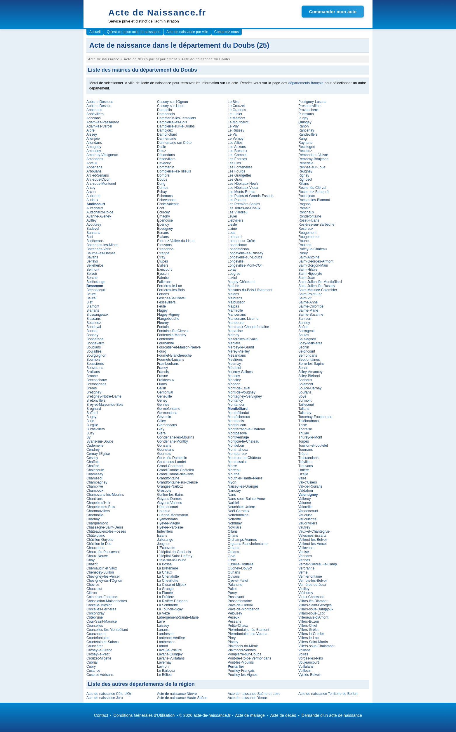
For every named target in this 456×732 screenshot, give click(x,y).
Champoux (94, 490)
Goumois (164, 454)
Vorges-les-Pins (310, 658)
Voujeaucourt (308, 662)
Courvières (94, 646)
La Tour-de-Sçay (170, 609)
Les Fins (234, 163)
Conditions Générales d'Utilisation (144, 715)
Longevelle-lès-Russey (245, 253)
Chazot (92, 564)
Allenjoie (93, 139)
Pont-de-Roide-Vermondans (249, 658)
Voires (303, 654)
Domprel (163, 175)
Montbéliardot (238, 413)
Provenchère (308, 110)
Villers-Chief (307, 626)
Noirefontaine (238, 515)
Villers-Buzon (308, 621)
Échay (162, 192)
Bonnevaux (95, 343)
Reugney (305, 171)
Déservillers (166, 159)
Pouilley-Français (241, 671)
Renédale (305, 163)
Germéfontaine (168, 409)
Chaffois (92, 462)
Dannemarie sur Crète (174, 143)
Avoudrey (93, 224)
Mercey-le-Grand (241, 347)
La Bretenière (167, 568)
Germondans (167, 413)
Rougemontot (308, 237)
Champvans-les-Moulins (105, 495)
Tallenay (304, 413)
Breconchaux (96, 380)
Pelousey (235, 613)
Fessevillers (166, 302)
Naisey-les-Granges (243, 486)
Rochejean (306, 196)
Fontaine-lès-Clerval (172, 331)
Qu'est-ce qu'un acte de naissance (133, 32)
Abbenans (94, 110)
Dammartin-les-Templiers (176, 118)
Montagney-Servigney (245, 396)
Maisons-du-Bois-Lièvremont (250, 290)
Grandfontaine (168, 478)
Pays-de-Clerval (240, 605)
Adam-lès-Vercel (99, 126)
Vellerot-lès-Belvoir (313, 540)
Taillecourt (306, 405)
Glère (161, 433)
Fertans (163, 294)
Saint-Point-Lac (310, 294)
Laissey (163, 626)
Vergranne (306, 568)
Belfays (92, 261)
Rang (302, 139)
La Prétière (165, 597)
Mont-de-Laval (239, 388)
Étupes (162, 261)
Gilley (161, 421)
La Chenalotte (168, 576)
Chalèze (92, 466)
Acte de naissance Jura (104, 698)
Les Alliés (235, 143)
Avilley (91, 220)
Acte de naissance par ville (187, 32)
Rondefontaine (309, 216)
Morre (232, 466)
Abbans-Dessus (98, 106)
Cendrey (93, 450)
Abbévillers (95, 114)
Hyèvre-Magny (168, 523)
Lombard (234, 237)
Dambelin (164, 110)
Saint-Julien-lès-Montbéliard (320, 282)
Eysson (162, 274)
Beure (91, 294)
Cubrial (92, 662)
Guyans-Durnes (169, 499)
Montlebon (236, 445)
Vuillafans (306, 666)
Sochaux (305, 380)
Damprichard (167, 134)
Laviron (162, 666)
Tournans (305, 450)
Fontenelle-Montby (171, 335)
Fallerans (164, 282)
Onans (233, 536)
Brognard (93, 409)
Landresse (165, 634)
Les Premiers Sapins (244, 204)
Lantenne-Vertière (171, 638)
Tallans (303, 409)
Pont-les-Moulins (241, 662)
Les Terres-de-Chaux (244, 208)
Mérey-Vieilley (239, 351)
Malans (233, 294)
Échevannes (166, 200)
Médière (234, 343)
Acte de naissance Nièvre (177, 694)
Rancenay (306, 130)
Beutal (91, 298)
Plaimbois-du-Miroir (243, 646)
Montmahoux (238, 450)
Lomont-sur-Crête (241, 241)
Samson (304, 319)
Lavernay (164, 662)
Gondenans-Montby (172, 441)
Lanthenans (166, 642)
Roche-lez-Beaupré (313, 192)
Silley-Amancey (310, 372)
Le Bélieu (164, 675)
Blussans (93, 319)
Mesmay (234, 364)
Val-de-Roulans (310, 486)
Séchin (303, 347)
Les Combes (237, 155)
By (88, 437)
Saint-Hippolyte (310, 274)
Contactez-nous (226, 32)
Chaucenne (95, 548)
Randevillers (308, 134)
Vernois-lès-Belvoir (313, 581)
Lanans (162, 630)
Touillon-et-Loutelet (313, 445)
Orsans (233, 552)
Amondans (94, 159)
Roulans (304, 245)
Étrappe (163, 253)
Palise (232, 589)
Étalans (163, 237)
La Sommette (167, 605)
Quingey (304, 122)
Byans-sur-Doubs (100, 441)
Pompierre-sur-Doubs (244, 654)
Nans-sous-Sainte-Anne (246, 499)
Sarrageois (306, 331)
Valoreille (305, 507)
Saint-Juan (306, 278)
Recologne (306, 147)
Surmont (304, 400)
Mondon (234, 384)
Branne (92, 376)
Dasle (161, 147)
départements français (305, 83)
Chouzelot (94, 589)
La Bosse (164, 564)
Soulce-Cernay (309, 388)
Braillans (93, 372)
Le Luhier (235, 114)
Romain (304, 208)
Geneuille (164, 396)
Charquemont (97, 523)
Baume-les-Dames (100, 253)
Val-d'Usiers (307, 482)
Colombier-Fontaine (101, 597)
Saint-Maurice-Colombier (317, 290)
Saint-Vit (304, 298)
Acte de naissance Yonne (247, 698)
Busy (90, 433)
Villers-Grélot (308, 630)
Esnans (163, 233)
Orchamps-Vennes (242, 540)
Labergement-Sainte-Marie (178, 617)
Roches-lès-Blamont (314, 200)
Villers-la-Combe (311, 634)
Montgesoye (237, 433)
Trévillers (305, 462)
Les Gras (235, 179)
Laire (161, 621)
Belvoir (91, 274)
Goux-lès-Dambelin (172, 458)
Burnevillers (95, 429)
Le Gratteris (237, 110)
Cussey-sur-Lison (170, 106)
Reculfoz (305, 151)
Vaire (302, 478)
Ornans (233, 548)
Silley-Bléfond (309, 376)
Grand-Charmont (170, 466)
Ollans (233, 531)
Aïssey (91, 134)
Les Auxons (237, 147)
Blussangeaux (97, 315)
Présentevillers (309, 106)
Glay (160, 429)
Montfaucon (237, 425)
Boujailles (93, 351)
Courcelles (94, 626)
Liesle (232, 224)
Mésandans (237, 355)
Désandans (166, 155)
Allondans (94, 143)
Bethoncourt (95, 290)
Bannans (93, 233)
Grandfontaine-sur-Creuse (177, 482)
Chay (90, 560)
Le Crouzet (236, 106)
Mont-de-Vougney (241, 392)
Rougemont (307, 233)
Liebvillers (235, 220)
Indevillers (165, 531)
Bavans (92, 257)
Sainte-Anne (308, 302)
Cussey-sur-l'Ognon (172, 102)
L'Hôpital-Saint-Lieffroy (174, 556)
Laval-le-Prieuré (169, 650)
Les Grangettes (240, 175)
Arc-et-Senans (97, 175)
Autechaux (94, 208)
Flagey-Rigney (168, 315)
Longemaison (238, 249)
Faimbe (163, 278)
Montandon (236, 405)
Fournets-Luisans (170, 360)
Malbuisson (237, 302)
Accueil (95, 32)
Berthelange (95, 282)
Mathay (233, 335)
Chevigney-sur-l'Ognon (104, 581)
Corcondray (95, 613)
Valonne (304, 503)
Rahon (303, 126)
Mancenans (237, 315)
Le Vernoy (235, 139)
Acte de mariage (250, 715)
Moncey (234, 376)
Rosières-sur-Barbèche (316, 224)
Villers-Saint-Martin (313, 642)
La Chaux (164, 572)
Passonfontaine (240, 601)
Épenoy (163, 224)
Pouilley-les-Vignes (242, 675)
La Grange (165, 589)
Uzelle (303, 474)
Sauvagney (307, 339)
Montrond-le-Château (244, 458)
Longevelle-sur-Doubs (245, 257)
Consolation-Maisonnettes (106, 601)
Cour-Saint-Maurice (101, 621)
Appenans (94, 167)
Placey (233, 642)
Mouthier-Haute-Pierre (245, 478)
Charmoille (94, 515)
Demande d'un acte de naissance (332, 715)
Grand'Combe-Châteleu (175, 470)
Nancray (234, 490)
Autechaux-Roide (99, 212)
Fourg (161, 351)
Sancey (304, 323)
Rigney (303, 175)
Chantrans (94, 499)
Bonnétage (94, 339)
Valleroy (304, 499)
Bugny (91, 417)
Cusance (93, 671)
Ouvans (234, 576)
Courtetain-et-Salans (102, 642)
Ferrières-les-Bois (171, 290)
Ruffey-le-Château (312, 249)
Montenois (236, 421)
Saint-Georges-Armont (315, 261)
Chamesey (94, 474)
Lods (231, 233)
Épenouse (165, 220)
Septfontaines (309, 360)
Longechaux (237, 245)
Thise (302, 425)
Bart (89, 237)
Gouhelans (165, 450)
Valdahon (305, 490)
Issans (162, 536)
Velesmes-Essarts (312, 536)
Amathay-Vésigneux (102, 155)
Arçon (90, 192)
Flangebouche (168, 319)
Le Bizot (234, 102)
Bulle (90, 421)
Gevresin (164, 417)
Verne (302, 572)
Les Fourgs (236, 171)
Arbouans (93, 171)
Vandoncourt (308, 511)
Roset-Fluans (308, 220)
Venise (303, 552)
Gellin (161, 388)
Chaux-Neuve (97, 556)
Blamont (92, 306)
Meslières (235, 360)
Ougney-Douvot (240, 568)
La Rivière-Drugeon (172, 601)
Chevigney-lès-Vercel (102, 576)
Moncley (234, 380)
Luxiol (232, 278)
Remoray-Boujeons (313, 159)
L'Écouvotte (166, 548)
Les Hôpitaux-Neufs (243, 184)
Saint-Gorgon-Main (313, 265)
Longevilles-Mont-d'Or (245, 265)
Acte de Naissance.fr (157, 12)
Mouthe (233, 474)
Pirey (232, 638)
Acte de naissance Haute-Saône (182, 698)
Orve (231, 556)
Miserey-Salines (240, 372)
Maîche (233, 286)
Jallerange (165, 540)
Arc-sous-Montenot (101, 184)
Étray (161, 257)
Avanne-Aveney (98, 216)
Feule (161, 306)
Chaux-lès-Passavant (103, 552)
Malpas (233, 306)
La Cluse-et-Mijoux (171, 585)
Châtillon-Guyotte (100, 540)
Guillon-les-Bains (170, 495)
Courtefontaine (97, 638)
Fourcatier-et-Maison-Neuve (179, 347)
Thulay (303, 433)
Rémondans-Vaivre (313, 155)
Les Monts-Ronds (241, 192)
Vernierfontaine (310, 576)
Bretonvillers (96, 400)
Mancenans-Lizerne (243, 319)
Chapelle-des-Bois (100, 507)
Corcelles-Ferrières (101, 609)
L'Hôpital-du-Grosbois (174, 552)
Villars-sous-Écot (311, 613)
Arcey (90, 188)
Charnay (93, 519)
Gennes (163, 405)
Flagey (162, 310)
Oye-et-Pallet (238, 581)
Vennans (305, 556)
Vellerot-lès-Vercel (312, 544)
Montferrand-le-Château (246, 429)
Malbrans (235, 298)
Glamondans (167, 425)
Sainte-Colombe (310, 306)
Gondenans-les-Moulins (175, 437)
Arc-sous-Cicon (98, 179)
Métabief (234, 368)
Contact (101, 715)
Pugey (303, 118)
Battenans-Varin (98, 249)
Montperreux (237, 454)
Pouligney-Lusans (312, 102)
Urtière (303, 470)
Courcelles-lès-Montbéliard (107, 630)
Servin (303, 368)
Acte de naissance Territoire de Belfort (328, 694)
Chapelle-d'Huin (98, 503)
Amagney (93, 147)
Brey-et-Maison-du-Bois (104, 405)
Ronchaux (306, 212)
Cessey (92, 458)
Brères (91, 388)
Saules (303, 335)
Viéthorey (305, 593)
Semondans (307, 355)
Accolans (93, 118)
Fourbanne (165, 343)
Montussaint (237, 462)
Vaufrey (304, 527)
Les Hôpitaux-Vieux (243, 188)
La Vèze (163, 613)
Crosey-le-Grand (99, 650)
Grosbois (164, 490)
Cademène (95, 445)
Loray (232, 269)
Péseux (233, 617)
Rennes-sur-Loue (312, 167)
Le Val (232, 134)
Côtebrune (94, 617)
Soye (302, 396)
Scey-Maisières (310, 343)
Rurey (303, 253)
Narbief (233, 503)
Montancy (235, 400)
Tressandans (308, 458)
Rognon (304, 204)
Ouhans (234, 572)
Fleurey (163, 323)
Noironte (234, 519)
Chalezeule (95, 470)
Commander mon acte (332, 11)
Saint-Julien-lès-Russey (316, 286)
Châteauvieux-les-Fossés (106, 531)
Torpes (303, 441)
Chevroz (93, 585)
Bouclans (93, 347)
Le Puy (233, 126)
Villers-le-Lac (308, 638)
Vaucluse (305, 515)
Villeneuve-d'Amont (313, 617)
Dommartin (165, 167)
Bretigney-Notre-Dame (103, 396)
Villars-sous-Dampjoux (315, 609)
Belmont (92, 269)
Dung (161, 184)
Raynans (305, 143)
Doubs (162, 179)
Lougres (234, 274)
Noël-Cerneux (238, 511)
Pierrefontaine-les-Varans (247, 634)
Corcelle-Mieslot (99, 605)
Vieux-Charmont (310, 597)
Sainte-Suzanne (310, 315)
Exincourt (164, 269)
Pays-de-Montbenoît (243, 609)
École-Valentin (168, 204)
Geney (162, 400)
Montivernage (238, 437)
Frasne (162, 376)
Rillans (303, 184)
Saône (303, 327)
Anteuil (91, 163)
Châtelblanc (95, 536)
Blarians (92, 310)
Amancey (93, 151)
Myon (232, 482)
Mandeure (235, 323)
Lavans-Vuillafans (171, 658)
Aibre (90, 130)
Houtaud (163, 511)
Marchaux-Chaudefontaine (248, 327)
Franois (163, 372)
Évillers (162, 265)
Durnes (162, 188)
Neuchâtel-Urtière (241, 507)
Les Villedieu (238, 212)
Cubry (91, 666)
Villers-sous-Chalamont (316, 646)
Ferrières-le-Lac (169, 286)
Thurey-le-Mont (310, 437)
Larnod (162, 646)
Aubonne (93, 196)
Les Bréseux (237, 151)
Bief (89, 302)
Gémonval (165, 392)
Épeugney (165, 229)
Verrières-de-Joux (312, 585)
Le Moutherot (238, 122)
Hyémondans (167, 519)
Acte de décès (283, 715)
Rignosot (305, 179)
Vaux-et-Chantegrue (314, 531)
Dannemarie (166, 139)
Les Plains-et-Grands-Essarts (251, 196)
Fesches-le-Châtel (171, 298)
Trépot (303, 454)
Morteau (234, 470)
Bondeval (93, 327)
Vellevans (305, 548)
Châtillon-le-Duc (98, 544)
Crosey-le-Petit (97, 654)
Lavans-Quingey (169, 654)
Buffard (92, 413)
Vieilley (303, 589)
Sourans (304, 392)
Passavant (236, 597)
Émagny (163, 216)
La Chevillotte (167, 581)
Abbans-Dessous (99, 102)
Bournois (93, 360)
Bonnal (91, 331)
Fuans (162, 384)
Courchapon (95, 634)
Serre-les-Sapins (311, 364)
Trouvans (305, 466)
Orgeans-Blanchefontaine (247, 544)
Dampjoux (165, 130)
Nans (232, 495)
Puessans (306, 114)
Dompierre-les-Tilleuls (174, 171)
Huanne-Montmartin (172, 515)
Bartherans (95, 241)
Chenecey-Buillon (100, 572)
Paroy (232, 593)
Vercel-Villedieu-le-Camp (317, 564)
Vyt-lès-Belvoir (309, 675)
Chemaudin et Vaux (101, 568)
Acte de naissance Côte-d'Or (108, 694)
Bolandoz (93, 323)
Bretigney (93, 392)
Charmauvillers (98, 511)
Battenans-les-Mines (102, 245)
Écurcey (163, 212)
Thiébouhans (308, 421)
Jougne (162, 544)
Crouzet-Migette (98, 658)
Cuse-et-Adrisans (100, 675)
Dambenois (166, 114)
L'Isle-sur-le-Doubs (171, 560)
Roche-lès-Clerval (312, 188)
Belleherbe (94, 265)
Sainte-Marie (308, 310)
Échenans (165, 196)
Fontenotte (165, 339)
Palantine (235, 585)
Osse (232, 560)
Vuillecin (304, 671)
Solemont (305, 384)
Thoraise (305, 429)
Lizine (232, 229)
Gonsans (164, 445)
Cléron (91, 593)
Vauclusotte (307, 519)
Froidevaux (165, 380)
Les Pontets (237, 200)
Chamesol (94, 478)
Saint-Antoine (308, 257)
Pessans (234, 621)
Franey (162, 368)
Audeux (92, 200)
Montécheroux (239, 417)
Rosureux (305, 229)
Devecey (164, 163)
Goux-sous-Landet (171, 462)
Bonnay (92, 335)
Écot (160, 208)
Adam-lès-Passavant (102, 122)
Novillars (234, 527)
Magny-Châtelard (241, 282)
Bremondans (96, 384)
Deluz (161, 151)
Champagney (96, 482)
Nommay (235, 523)
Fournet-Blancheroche (174, 355)
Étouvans (164, 245)
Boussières (95, 364)
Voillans (304, 650)
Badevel (92, 229)
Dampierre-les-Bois (172, 122)
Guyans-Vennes (169, 503)
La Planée (165, 593)
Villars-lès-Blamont (313, 601)
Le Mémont (236, 118)
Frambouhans (168, 364)
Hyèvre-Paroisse (170, 527)
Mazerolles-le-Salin (242, 339)
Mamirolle (235, 310)
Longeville (235, 261)
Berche (92, 278)
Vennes (304, 560)
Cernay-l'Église (98, 454)
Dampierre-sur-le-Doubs (176, 126)
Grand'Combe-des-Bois (175, 474)
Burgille (92, 425)
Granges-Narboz (170, 486)
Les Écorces (237, 159)
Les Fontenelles (240, 167)
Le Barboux (166, 671)
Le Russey (236, 130)
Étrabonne (165, 249)
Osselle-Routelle (240, 564)
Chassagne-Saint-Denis (104, 527)
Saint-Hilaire (307, 269)
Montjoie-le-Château (243, 441)
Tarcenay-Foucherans (315, 417)
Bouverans (94, 368)
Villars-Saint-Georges (315, 605)
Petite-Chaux (238, 626)
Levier (232, 216)
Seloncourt (306, 351)
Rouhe (303, 241)
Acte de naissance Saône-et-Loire (254, 694)
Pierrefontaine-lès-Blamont (248, 630)
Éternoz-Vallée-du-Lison (175, 241)
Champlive (94, 486)
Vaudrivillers (307, 523)
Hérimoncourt (167, 507)
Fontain (163, 327)
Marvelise (235, 331)
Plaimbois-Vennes (242, 650)
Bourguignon (96, 355)
